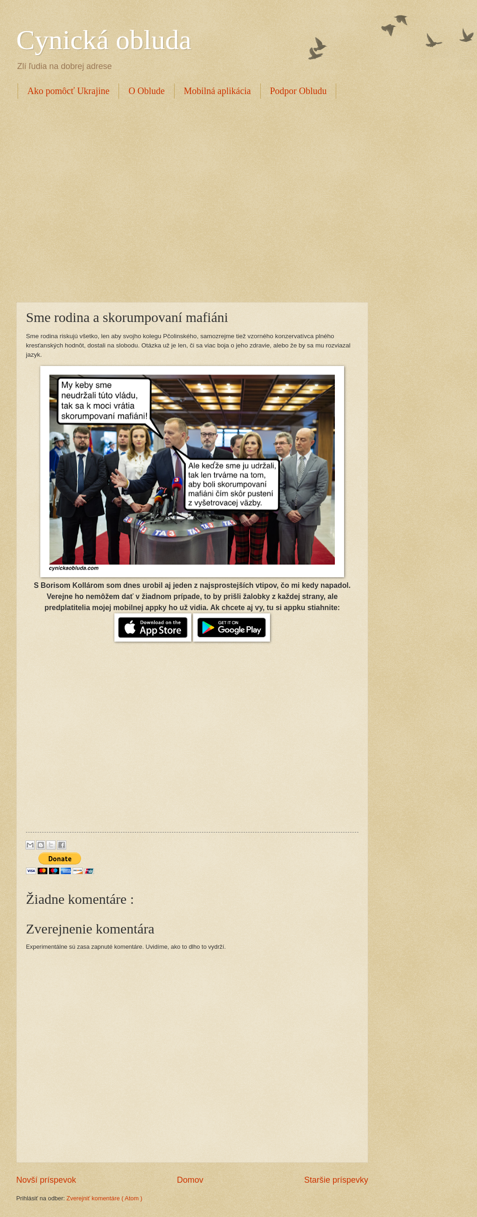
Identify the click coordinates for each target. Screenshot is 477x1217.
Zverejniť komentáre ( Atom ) (105, 1198)
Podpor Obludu (298, 91)
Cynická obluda (103, 40)
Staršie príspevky (336, 1180)
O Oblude (146, 91)
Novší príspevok (46, 1180)
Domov (190, 1180)
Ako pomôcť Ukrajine (68, 91)
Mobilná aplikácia (217, 91)
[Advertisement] (87, 199)
